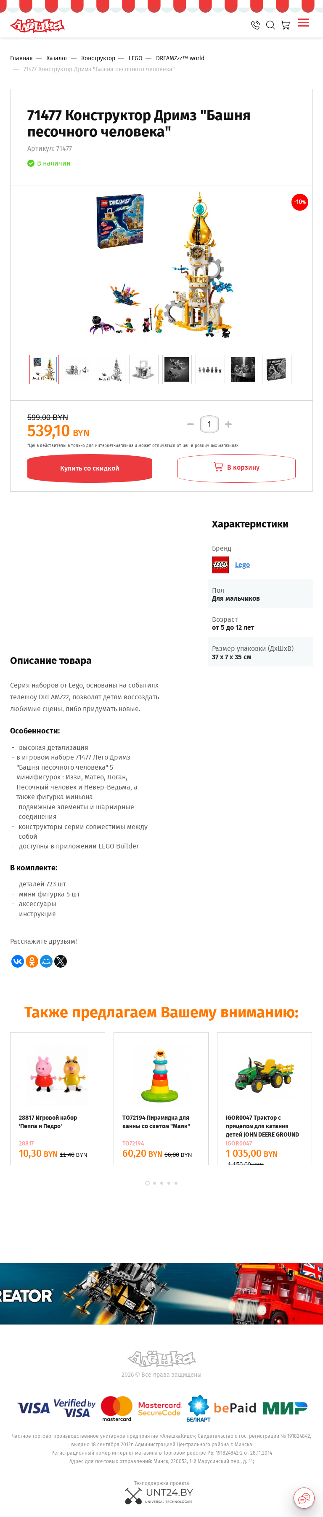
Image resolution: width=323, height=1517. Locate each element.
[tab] (44, 369)
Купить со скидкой (89, 468)
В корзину (236, 467)
